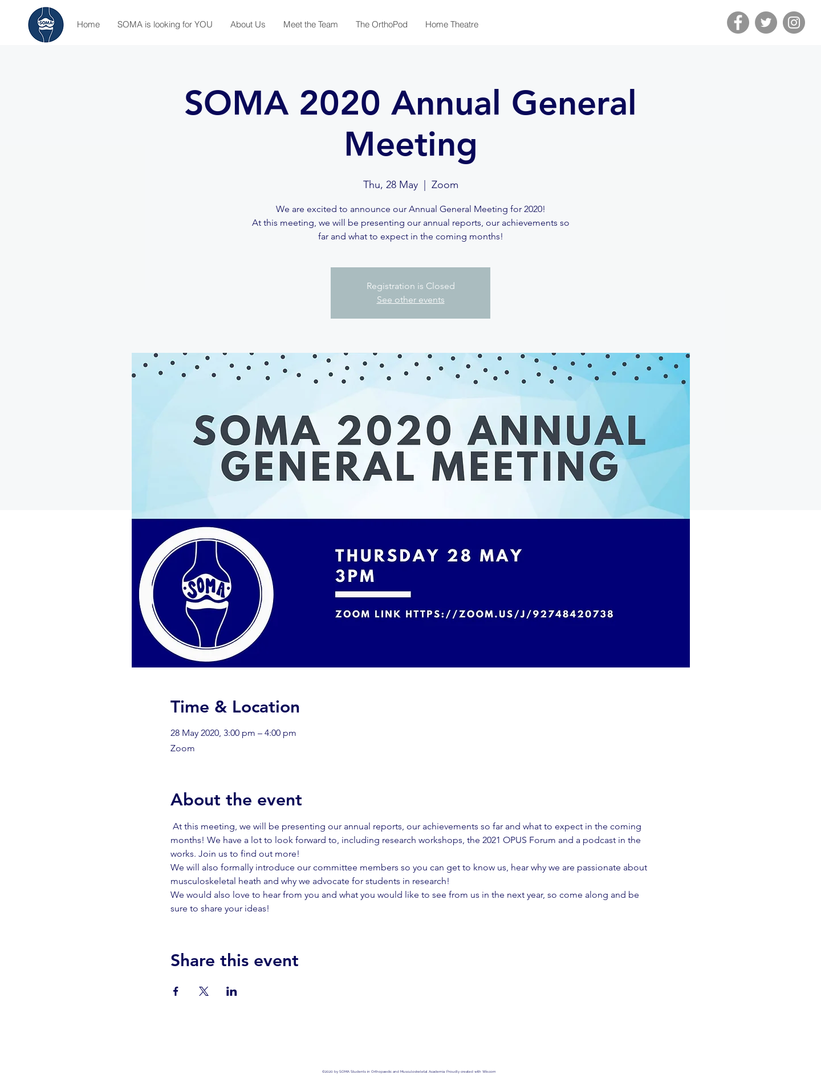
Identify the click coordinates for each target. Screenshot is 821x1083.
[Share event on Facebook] (175, 991)
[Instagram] (794, 22)
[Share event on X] (203, 991)
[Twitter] (766, 22)
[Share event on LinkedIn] (231, 991)
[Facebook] (738, 22)
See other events (411, 299)
